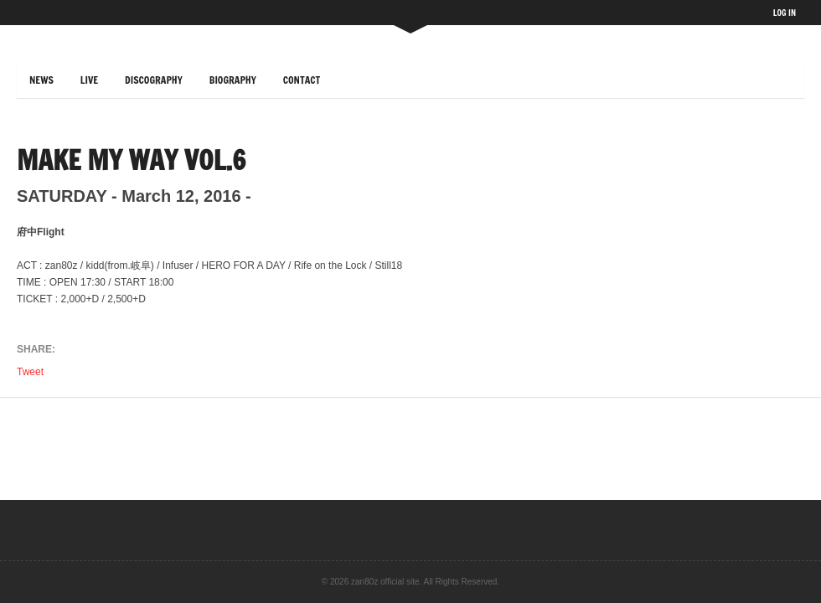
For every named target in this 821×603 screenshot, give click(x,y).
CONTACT (302, 80)
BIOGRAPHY (232, 80)
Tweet (31, 372)
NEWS (41, 80)
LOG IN (784, 12)
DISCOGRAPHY (154, 80)
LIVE (89, 80)
